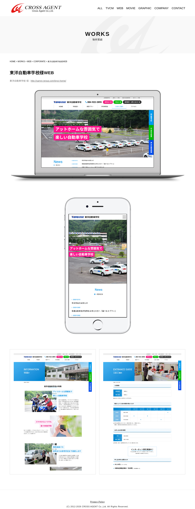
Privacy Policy (97, 502)
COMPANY (161, 8)
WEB (120, 8)
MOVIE (130, 8)
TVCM (109, 8)
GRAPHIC (144, 8)
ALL (100, 8)
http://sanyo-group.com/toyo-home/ (48, 81)
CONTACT (178, 8)
